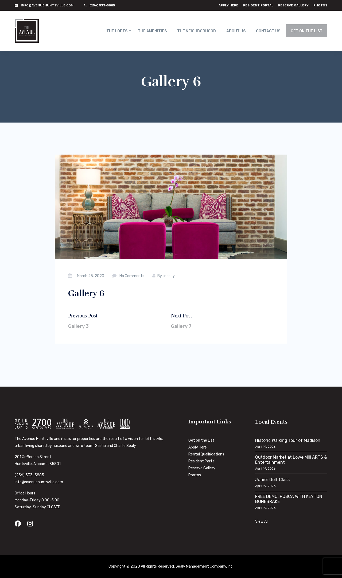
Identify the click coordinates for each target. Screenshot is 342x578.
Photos (320, 5)
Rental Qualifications (206, 454)
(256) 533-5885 (29, 475)
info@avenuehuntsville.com (39, 482)
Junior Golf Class (272, 479)
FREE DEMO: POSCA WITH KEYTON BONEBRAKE (288, 499)
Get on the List (201, 440)
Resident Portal (258, 5)
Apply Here (228, 5)
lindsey (169, 276)
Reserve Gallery (293, 5)
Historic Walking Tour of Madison (287, 440)
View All (261, 521)
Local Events (271, 422)
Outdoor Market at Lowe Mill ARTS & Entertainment (291, 460)
